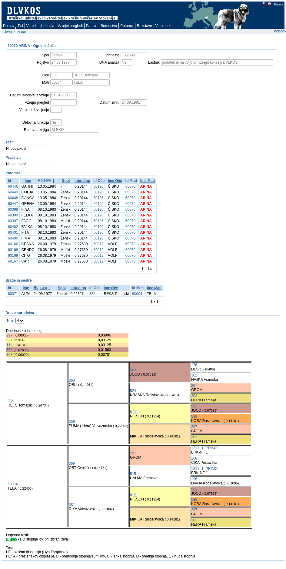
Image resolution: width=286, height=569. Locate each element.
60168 (13, 250)
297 (9, 335)
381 (72, 505)
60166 (13, 244)
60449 (13, 192)
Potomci (126, 26)
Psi (20, 26)
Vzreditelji (34, 26)
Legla (49, 26)
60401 (13, 232)
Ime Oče (115, 181)
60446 (13, 186)
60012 (98, 244)
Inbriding (82, 181)
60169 (13, 255)
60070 (130, 186)
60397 (13, 221)
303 (9, 355)
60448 (13, 198)
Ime (28, 181)
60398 (13, 209)
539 (194, 416)
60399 (13, 215)
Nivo (10, 321)
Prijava (278, 4)
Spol (66, 181)
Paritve (91, 26)
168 (194, 458)
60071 (13, 294)
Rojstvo (44, 180)
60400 (13, 238)
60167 (13, 261)
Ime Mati (147, 181)
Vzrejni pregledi (70, 26)
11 (8, 345)
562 (9, 350)
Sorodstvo (109, 26)
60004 (137, 294)
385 (92, 294)
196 (194, 479)
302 (194, 375)
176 (194, 365)
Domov (9, 26)
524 (133, 391)
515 (133, 474)
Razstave (144, 26)
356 (72, 422)
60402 (13, 227)
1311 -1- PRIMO (204, 448)
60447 (13, 204)
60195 (98, 186)
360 (72, 380)
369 (72, 463)
